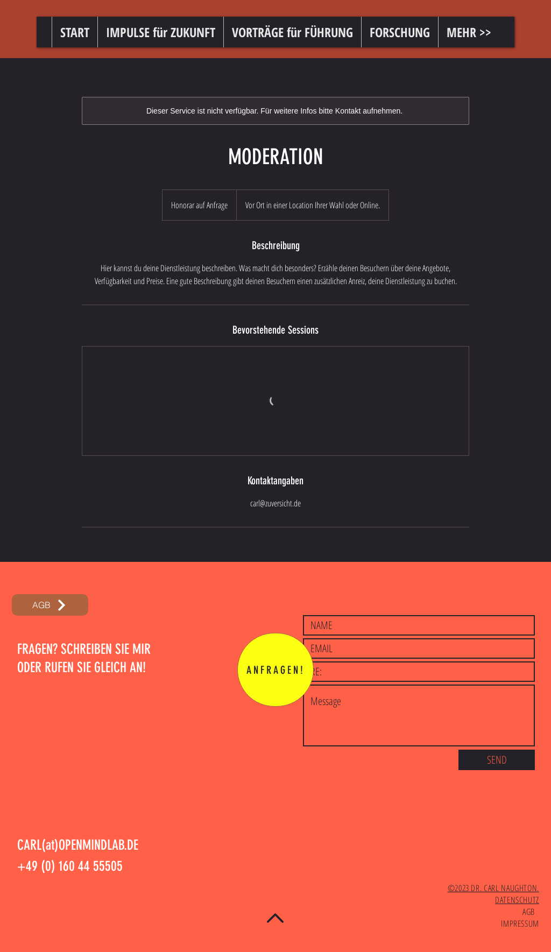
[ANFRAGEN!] (275, 670)
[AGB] (50, 605)
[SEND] (496, 760)
